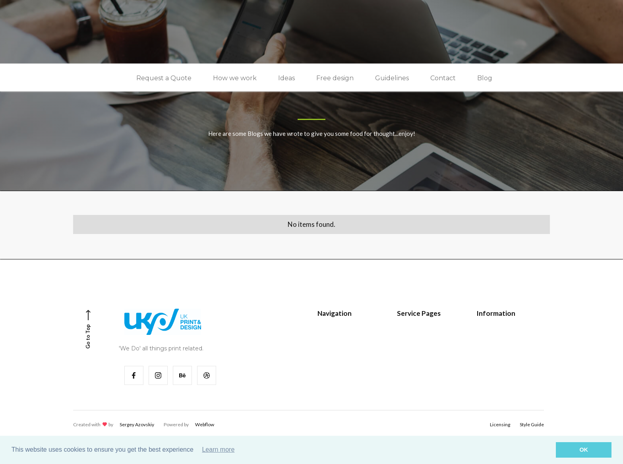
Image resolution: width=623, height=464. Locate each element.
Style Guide (416, 331)
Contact (443, 78)
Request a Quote (164, 78)
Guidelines (392, 78)
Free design (335, 78)
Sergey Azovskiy (137, 424)
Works (331, 345)
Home (330, 331)
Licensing (500, 424)
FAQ (487, 345)
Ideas (286, 78)
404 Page (414, 360)
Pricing (490, 331)
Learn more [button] (218, 449)
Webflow (204, 424)
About (490, 374)
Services (333, 360)
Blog (484, 78)
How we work (235, 78)
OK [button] (583, 450)
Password (414, 345)
